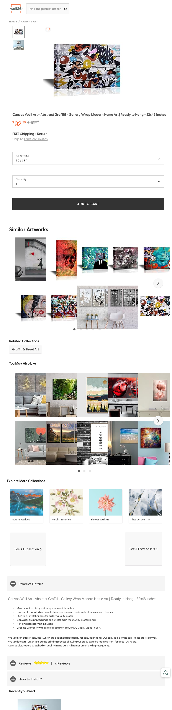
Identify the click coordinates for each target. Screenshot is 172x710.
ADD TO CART (88, 204)
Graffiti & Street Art (25, 349)
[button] (158, 283)
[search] (65, 8)
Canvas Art (29, 21)
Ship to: (30, 139)
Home (13, 21)
